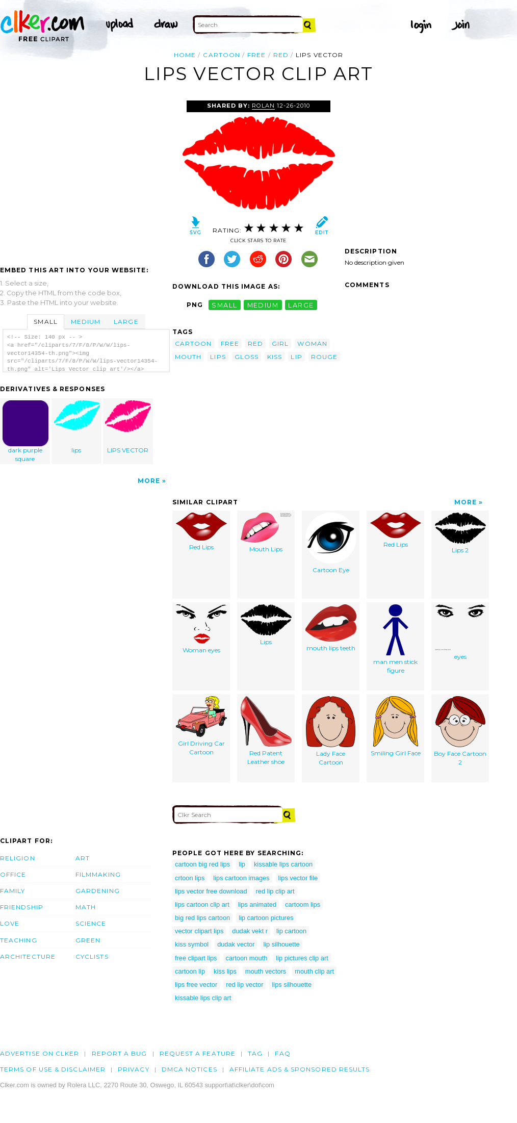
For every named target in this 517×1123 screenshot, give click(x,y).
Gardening (97, 891)
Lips (266, 625)
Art (82, 858)
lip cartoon (291, 931)
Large (126, 321)
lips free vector (196, 984)
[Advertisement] (85, 177)
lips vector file (298, 878)
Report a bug (119, 1053)
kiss (274, 357)
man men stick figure (395, 639)
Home (185, 55)
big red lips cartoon (202, 918)
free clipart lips (196, 958)
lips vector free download (211, 891)
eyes (460, 632)
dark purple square (25, 431)
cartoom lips (302, 904)
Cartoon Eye (330, 543)
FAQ (282, 1053)
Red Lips (201, 532)
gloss (246, 357)
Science (91, 923)
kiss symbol (192, 944)
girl (280, 343)
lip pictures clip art (302, 958)
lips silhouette (292, 984)
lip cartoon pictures (266, 918)
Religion (17, 858)
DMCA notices (189, 1069)
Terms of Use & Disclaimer (53, 1069)
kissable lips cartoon (283, 864)
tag (255, 1053)
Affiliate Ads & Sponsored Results (299, 1069)
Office (13, 874)
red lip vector (244, 984)
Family (12, 891)
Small (45, 321)
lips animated (257, 904)
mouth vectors (265, 971)
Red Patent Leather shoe (266, 730)
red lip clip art (275, 891)
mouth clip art (314, 971)
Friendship (21, 907)
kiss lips (225, 971)
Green (87, 940)
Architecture (28, 956)
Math (85, 907)
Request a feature (198, 1053)
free (256, 55)
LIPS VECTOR (128, 427)
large (301, 305)
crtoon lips (189, 878)
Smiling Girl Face (396, 726)
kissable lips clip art (203, 998)
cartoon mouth (247, 958)
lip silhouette (281, 944)
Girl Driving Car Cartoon (201, 726)
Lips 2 (460, 533)
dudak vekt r (250, 931)
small (224, 305)
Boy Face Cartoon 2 (460, 731)
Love (9, 923)
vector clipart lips (199, 931)
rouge (324, 357)
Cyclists (92, 956)
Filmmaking (98, 874)
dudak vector (235, 944)
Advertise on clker (39, 1053)
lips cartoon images (241, 878)
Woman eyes (201, 629)
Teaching (18, 940)
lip (296, 357)
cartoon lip (190, 971)
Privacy (133, 1069)
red (281, 55)
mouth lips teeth (330, 628)
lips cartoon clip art (202, 904)
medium (263, 305)
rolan (263, 105)
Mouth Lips (266, 533)
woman (312, 343)
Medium (85, 321)
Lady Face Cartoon (330, 731)
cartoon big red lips (202, 864)
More (149, 480)
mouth (188, 357)
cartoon (221, 55)
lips (77, 427)
